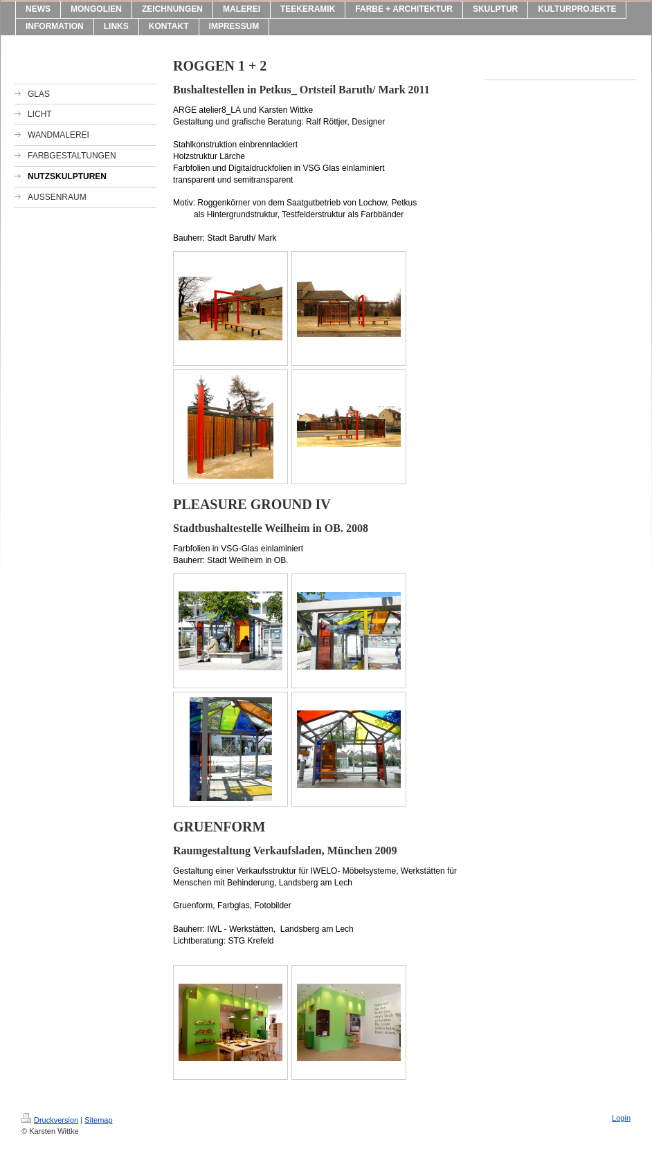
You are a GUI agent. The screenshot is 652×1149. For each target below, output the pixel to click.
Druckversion (49, 1120)
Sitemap (98, 1120)
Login (621, 1118)
